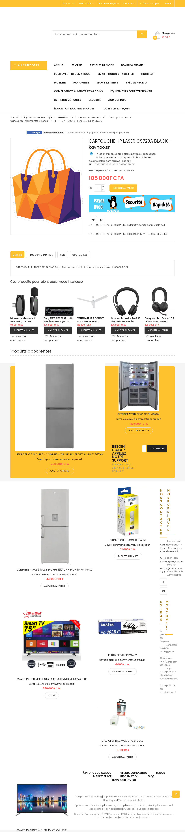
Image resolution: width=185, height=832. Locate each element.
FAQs (168, 667)
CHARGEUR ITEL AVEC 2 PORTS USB (122, 740)
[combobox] (99, 34)
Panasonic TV (116, 813)
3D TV (136, 816)
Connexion (129, 3)
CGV (168, 650)
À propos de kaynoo (97, 772)
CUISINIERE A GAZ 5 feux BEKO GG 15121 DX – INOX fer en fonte (54, 569)
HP (55, 120)
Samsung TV (92, 813)
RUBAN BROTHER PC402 (122, 654)
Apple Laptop (82, 804)
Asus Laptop (96, 807)
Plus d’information (41, 254)
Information (129, 775)
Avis (62, 254)
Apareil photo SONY (142, 795)
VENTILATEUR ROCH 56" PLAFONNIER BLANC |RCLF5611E (90, 319)
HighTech (172, 556)
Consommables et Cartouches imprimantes (103, 117)
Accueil (14, 117)
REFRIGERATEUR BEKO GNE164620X (138, 413)
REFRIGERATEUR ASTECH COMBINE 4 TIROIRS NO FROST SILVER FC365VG (60, 453)
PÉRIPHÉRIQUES (65, 117)
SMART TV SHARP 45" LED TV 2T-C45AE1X (42, 829)
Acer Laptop (97, 804)
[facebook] (163, 581)
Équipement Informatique (174, 542)
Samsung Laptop (115, 804)
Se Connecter (171, 642)
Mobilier (171, 563)
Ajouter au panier (24, 329)
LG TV (104, 813)
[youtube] (163, 590)
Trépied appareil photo (130, 799)
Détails (17, 254)
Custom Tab (79, 254)
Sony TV (78, 813)
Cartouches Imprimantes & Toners (29, 120)
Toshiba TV (143, 813)
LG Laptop (128, 807)
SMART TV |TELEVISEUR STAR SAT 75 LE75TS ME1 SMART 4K (52, 678)
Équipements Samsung (89, 795)
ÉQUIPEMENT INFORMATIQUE (38, 117)
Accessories (165, 804)
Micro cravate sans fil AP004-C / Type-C (23, 319)
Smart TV (145, 816)
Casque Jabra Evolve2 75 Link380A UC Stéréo (159, 319)
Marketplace (86, 3)
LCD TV (114, 816)
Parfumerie (173, 550)
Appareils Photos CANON (116, 795)
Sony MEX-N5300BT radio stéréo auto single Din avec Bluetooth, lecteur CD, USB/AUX (58, 319)
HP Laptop (141, 807)
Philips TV (156, 813)
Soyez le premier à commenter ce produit (111, 170)
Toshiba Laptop (113, 807)
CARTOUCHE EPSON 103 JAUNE (128, 539)
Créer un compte (149, 3)
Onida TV (130, 813)
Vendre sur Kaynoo (108, 3)
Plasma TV (125, 816)
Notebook (153, 807)
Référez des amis (53, 132)
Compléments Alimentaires (175, 572)
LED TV (105, 816)
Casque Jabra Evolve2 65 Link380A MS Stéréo (125, 319)
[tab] (17, 253)
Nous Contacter (171, 659)
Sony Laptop (150, 804)
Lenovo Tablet (133, 804)
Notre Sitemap (170, 676)
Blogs (160, 772)
